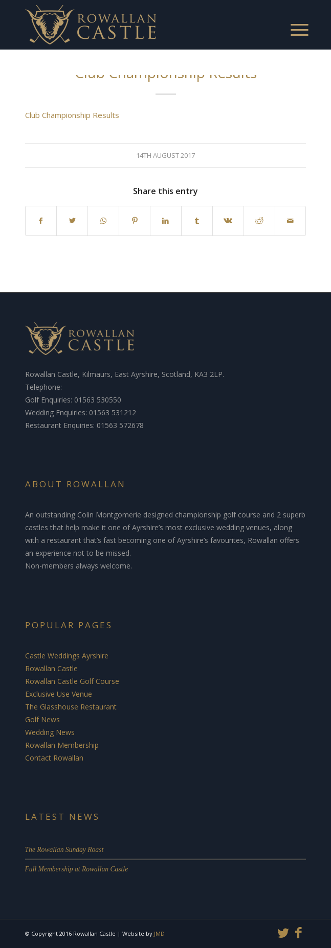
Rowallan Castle (51, 668)
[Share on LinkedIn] (165, 220)
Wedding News (50, 732)
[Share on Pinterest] (134, 220)
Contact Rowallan (54, 758)
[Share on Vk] (228, 220)
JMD (159, 933)
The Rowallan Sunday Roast (64, 850)
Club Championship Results (72, 115)
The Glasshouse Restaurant (71, 707)
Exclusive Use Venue (58, 694)
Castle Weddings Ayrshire (66, 655)
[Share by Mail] (290, 220)
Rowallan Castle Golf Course (72, 681)
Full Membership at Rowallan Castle (76, 869)
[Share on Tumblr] (197, 220)
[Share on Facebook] (41, 220)
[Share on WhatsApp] (103, 220)
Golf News (42, 719)
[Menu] (289, 20)
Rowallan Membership (62, 745)
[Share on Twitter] (72, 220)
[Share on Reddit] (259, 220)
